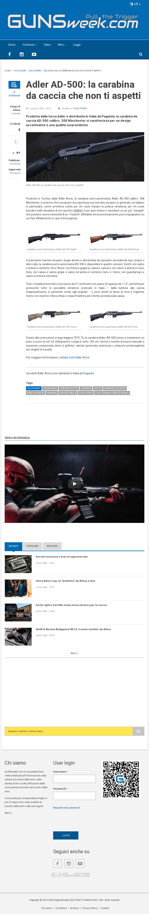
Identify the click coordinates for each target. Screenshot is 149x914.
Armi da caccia (35, 393)
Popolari (32, 546)
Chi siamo (46, 908)
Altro (61, 44)
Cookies (105, 908)
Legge (77, 44)
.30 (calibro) (50, 388)
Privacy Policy (89, 908)
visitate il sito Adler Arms (74, 357)
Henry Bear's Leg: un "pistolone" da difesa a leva (65, 580)
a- (14, 153)
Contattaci (61, 908)
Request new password (66, 807)
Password (60, 788)
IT (135, 4)
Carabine (86, 388)
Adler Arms (33, 388)
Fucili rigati (80, 108)
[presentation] (82, 819)
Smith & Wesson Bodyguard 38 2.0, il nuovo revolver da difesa (73, 629)
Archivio (52, 546)
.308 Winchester (69, 388)
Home (12, 44)
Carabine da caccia (115, 388)
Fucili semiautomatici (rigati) (112, 393)
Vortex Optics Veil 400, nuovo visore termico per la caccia (71, 605)
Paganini (88, 373)
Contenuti (29, 44)
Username (60, 771)
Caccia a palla (68, 393)
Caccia (97, 388)
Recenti (13, 546)
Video (47, 44)
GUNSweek (14, 95)
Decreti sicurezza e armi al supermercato (62, 556)
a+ (18, 152)
